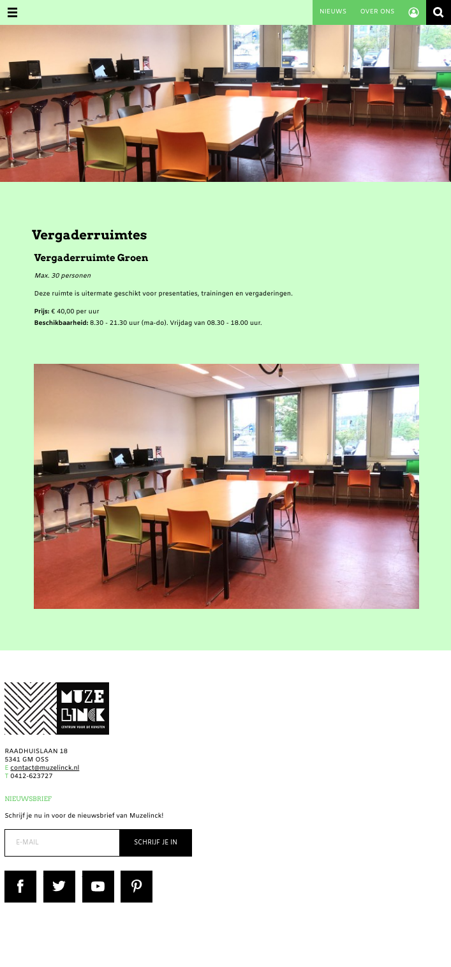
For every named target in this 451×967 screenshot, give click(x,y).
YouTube (96, 875)
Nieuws (333, 12)
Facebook (19, 875)
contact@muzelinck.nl (44, 769)
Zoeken (438, 12)
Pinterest (135, 875)
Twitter (54, 875)
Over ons (377, 12)
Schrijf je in (155, 843)
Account (413, 12)
